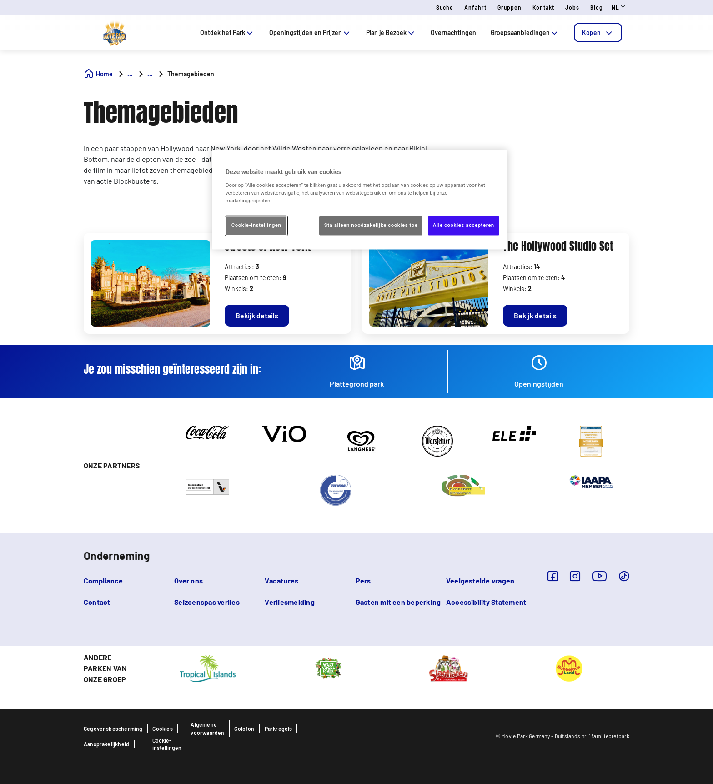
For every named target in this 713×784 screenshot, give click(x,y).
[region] (359, 200)
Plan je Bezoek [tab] (391, 32)
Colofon (244, 728)
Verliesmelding (289, 602)
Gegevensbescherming (113, 728)
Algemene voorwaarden (207, 728)
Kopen (598, 32)
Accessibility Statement (486, 602)
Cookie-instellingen (166, 744)
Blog (596, 7)
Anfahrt (475, 7)
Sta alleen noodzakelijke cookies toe (371, 225)
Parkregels (278, 728)
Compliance (103, 580)
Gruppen (509, 7)
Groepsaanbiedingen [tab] (525, 32)
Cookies (162, 728)
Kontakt (543, 7)
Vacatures (281, 580)
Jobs (572, 7)
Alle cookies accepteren (463, 225)
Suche (444, 7)
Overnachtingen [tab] (453, 32)
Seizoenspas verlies (207, 602)
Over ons (188, 580)
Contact (97, 602)
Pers (363, 580)
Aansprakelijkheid (106, 744)
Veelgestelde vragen (480, 580)
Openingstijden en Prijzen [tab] (310, 32)
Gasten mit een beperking (398, 602)
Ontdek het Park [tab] (227, 32)
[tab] (598, 32)
